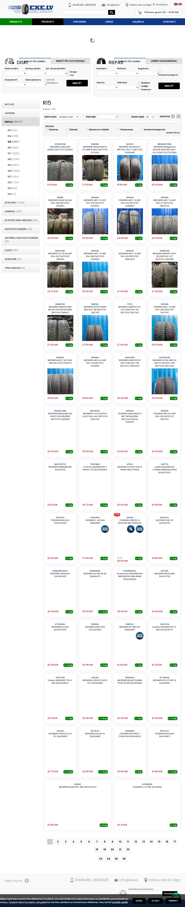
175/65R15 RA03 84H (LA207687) (164, 734)
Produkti (48, 21)
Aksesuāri (13, 259)
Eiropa (72, 71)
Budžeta (144, 82)
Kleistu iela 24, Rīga (140, 4)
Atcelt (156, 900)
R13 (12, 130)
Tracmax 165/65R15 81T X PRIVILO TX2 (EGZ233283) (95, 467)
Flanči (11, 250)
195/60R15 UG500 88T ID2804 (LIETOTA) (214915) (60, 147)
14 (151, 841)
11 (128, 841)
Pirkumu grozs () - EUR (161, 12)
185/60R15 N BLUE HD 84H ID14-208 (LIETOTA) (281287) (60, 201)
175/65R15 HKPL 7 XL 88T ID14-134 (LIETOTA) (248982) (130, 201)
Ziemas (72, 129)
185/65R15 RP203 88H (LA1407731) (164, 574)
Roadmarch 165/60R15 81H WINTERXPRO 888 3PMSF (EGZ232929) (130, 575)
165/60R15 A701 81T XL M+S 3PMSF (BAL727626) (130, 467)
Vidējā (143, 86)
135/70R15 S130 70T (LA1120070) (164, 520)
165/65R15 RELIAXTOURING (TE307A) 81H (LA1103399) (130, 680)
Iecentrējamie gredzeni (21, 220)
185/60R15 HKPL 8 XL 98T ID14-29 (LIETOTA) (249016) (95, 361)
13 (143, 841)
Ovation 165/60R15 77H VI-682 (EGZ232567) (60, 680)
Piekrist (173, 900)
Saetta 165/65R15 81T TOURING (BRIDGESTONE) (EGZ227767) (164, 468)
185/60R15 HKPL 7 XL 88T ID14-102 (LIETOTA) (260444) (130, 255)
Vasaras (52, 129)
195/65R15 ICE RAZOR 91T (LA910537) (95, 574)
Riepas (13, 121)
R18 (14, 159)
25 (116, 859)
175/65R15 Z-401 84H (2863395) (95, 520)
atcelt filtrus (173, 132)
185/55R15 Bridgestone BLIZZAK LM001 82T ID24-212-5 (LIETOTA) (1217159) (164, 148)
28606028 (90, 4)
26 (124, 859)
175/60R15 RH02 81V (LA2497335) (60, 520)
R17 (13, 153)
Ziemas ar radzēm (97, 129)
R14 (13, 136)
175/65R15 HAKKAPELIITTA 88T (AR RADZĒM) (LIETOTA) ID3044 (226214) (130, 416)
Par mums (79, 21)
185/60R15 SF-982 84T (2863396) (130, 627)
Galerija (138, 21)
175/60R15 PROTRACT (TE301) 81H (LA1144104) (130, 734)
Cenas (109, 21)
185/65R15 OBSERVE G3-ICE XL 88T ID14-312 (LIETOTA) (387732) (130, 308)
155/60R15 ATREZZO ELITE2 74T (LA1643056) (95, 680)
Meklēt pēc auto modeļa (70, 60)
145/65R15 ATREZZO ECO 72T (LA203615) (60, 734)
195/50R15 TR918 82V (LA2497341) (60, 574)
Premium (144, 89)
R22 (13, 182)
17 (175, 841)
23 (100, 859)
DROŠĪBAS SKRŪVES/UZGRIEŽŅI (21, 239)
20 (112, 849)
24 (108, 859)
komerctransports (168, 73)
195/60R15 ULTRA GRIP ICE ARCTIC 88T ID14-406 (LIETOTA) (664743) (164, 361)
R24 (12, 194)
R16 (13, 147)
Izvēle (139, 900)
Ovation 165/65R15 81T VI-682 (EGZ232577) (164, 627)
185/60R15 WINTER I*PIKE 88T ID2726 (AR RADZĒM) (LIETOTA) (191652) (60, 308)
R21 (13, 176)
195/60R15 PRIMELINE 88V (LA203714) (60, 467)
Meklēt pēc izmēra (34, 61)
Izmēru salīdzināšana (164, 60)
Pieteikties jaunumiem (140, 889)
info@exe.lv (113, 4)
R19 (13, 165)
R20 (14, 170)
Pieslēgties (160, 4)
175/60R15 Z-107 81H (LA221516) (147, 785)
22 (128, 849)
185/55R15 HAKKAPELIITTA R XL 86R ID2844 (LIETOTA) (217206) (95, 148)
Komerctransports (153, 129)
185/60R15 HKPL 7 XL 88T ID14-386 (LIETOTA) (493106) (95, 255)
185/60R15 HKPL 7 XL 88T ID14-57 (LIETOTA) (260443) (164, 201)
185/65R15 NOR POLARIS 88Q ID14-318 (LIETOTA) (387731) (95, 308)
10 (120, 841)
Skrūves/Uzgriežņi (18, 229)
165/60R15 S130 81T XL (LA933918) (95, 734)
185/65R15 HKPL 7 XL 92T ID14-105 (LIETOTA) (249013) (95, 201)
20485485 (78, 4)
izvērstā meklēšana (52, 81)
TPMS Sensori (15, 267)
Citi (70, 75)
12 (136, 841)
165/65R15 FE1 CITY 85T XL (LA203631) (164, 680)
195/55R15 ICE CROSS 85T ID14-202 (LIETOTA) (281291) (60, 255)
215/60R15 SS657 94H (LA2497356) (95, 627)
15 (159, 841)
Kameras (13, 211)
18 (97, 849)
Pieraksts (15, 21)
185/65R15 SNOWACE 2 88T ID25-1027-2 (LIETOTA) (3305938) (130, 148)
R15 (14, 141)
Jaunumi (9, 113)
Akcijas (9, 104)
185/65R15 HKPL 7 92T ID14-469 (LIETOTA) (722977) (60, 360)
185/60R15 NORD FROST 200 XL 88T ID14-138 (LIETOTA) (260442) (130, 361)
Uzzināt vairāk (120, 902)
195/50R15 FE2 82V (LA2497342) (60, 627)
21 (120, 849)
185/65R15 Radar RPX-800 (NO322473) (77, 785)
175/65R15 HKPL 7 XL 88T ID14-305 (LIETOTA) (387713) (164, 308)
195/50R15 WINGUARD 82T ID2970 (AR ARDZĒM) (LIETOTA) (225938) (60, 415)
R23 (12, 188)
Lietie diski (15, 202)
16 (167, 841)
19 (104, 849)
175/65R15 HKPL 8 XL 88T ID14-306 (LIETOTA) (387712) (164, 415)
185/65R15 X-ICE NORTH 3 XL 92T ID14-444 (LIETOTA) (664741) (95, 415)
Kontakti (169, 21)
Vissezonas (125, 129)
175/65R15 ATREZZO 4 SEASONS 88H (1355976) (130, 520)
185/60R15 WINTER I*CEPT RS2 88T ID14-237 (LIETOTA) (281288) (164, 255)
